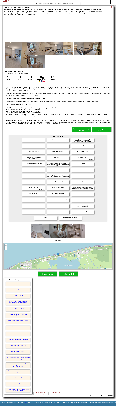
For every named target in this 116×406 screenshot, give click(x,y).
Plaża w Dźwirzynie (18, 333)
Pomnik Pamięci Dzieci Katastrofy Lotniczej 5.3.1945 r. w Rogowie (18, 321)
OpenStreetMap (108, 268)
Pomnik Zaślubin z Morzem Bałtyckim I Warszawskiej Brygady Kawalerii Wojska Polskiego (18, 303)
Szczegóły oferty (47, 274)
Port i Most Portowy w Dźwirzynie (18, 326)
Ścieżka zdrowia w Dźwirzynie (18, 351)
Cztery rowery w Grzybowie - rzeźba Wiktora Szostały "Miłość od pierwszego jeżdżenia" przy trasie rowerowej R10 (18, 365)
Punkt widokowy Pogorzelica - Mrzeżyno (18, 283)
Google (25, 402)
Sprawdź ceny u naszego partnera (81, 129)
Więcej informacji (102, 130)
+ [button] (6, 245)
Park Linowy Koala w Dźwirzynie (18, 345)
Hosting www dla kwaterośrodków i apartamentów (57, 393)
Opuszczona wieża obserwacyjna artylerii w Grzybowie (18, 371)
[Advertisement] (58, 28)
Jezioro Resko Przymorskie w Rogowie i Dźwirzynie (18, 315)
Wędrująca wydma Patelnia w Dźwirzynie (18, 339)
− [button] (6, 248)
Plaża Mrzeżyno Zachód (18, 289)
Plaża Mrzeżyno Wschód (18, 308)
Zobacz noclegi (69, 274)
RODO (54, 404)
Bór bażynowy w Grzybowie (18, 377)
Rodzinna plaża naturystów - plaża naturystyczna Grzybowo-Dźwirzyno (18, 358)
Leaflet (101, 268)
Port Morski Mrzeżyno (18, 295)
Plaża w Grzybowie (18, 383)
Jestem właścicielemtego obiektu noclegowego (41, 393)
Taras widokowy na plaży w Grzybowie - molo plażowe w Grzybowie (18, 390)
